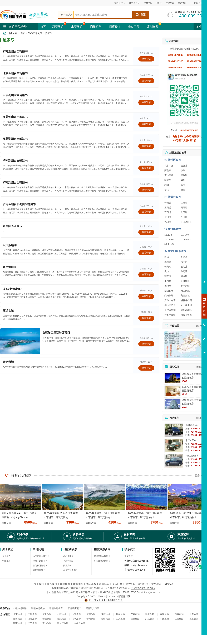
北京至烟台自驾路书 (15, 73)
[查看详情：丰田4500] (173, 446)
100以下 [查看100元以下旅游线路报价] (168, 235)
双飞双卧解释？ (40, 565)
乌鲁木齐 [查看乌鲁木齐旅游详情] (168, 165)
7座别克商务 (192, 455)
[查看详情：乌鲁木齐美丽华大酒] (172, 377)
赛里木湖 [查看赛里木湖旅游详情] (185, 286)
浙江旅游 (32, 618)
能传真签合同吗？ (102, 561)
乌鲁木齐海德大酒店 (192, 400)
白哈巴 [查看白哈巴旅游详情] (167, 257)
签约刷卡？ (68, 556)
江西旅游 (179, 618)
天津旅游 (32, 614)
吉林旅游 (46, 623)
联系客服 (182, 3)
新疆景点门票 (92, 608)
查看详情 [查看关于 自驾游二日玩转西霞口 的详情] (146, 343)
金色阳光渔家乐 (12, 226)
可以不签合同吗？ (102, 556)
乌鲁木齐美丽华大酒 (192, 373)
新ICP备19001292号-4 (143, 588)
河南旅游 (90, 614)
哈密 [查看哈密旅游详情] (183, 189)
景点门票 (133, 26)
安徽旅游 (46, 618)
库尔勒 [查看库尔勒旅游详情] (184, 175)
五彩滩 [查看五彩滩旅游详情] (184, 257)
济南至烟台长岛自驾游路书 (19, 204)
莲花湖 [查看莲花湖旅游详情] (167, 276)
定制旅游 (152, 26)
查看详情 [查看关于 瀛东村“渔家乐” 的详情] (146, 296)
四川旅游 (120, 618)
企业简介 (6, 556)
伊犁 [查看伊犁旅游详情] (183, 170)
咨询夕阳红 (188, 333)
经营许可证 (134, 3)
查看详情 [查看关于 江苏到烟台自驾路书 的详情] (146, 146)
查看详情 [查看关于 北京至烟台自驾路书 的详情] (146, 80)
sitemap (169, 584)
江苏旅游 (17, 618)
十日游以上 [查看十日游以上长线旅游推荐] (186, 222)
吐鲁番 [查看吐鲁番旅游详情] (184, 165)
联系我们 (52, 584)
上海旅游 (193, 614)
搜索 (141, 14)
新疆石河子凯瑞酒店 (192, 387)
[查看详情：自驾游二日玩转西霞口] (20, 341)
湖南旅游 (76, 618)
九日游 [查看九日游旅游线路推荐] (167, 222)
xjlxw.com (110, 596)
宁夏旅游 (135, 614)
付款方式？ (68, 561)
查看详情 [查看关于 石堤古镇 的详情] (146, 318)
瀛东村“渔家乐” (12, 289)
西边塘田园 (10, 267)
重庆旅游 (135, 618)
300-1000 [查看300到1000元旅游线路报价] (169, 239)
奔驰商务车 (191, 425)
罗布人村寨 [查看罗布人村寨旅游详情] (170, 300)
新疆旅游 (57, 26)
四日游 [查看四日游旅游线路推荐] (184, 207)
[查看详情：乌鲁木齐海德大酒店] (172, 403)
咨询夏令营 (188, 321)
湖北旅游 (61, 618)
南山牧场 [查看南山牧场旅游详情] (168, 290)
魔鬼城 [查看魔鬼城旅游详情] (167, 261)
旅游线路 (78, 584)
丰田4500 (190, 440)
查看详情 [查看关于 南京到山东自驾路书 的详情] (146, 102)
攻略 (200, 26)
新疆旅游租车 (56, 608)
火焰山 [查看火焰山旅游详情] (167, 271)
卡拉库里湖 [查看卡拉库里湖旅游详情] (170, 310)
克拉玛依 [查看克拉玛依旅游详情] (168, 175)
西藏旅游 (179, 614)
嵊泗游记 (8, 361)
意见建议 (128, 556)
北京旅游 (17, 614)
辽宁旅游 (32, 623)
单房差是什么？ (40, 561)
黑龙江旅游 (62, 623)
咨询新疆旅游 (189, 309)
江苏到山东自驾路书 (15, 116)
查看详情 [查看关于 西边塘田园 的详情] (146, 274)
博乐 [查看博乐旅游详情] (166, 189)
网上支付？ (68, 565)
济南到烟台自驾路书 (15, 160)
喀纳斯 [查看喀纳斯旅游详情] (184, 276)
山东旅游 (76, 614)
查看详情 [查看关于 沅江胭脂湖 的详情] (146, 252)
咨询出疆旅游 (189, 315)
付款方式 (170, 3)
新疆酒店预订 (74, 608)
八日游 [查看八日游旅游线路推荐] (184, 217)
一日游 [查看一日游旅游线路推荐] (167, 202)
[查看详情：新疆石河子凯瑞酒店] (172, 390)
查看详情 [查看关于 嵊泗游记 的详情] (146, 368)
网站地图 (65, 584)
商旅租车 (95, 26)
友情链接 (143, 584)
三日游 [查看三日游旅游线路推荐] (167, 207)
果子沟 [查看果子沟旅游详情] (184, 261)
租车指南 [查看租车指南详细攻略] (200, 418)
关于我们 (39, 584)
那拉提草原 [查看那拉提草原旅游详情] (170, 305)
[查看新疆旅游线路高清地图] (184, 344)
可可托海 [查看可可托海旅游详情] (185, 281)
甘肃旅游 (120, 614)
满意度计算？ (39, 570)
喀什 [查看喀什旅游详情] (183, 180)
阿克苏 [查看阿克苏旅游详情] (167, 180)
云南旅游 (90, 618)
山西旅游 (61, 614)
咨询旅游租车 (189, 327)
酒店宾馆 (114, 26)
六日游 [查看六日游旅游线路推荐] (184, 212)
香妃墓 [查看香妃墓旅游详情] (184, 271)
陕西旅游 (105, 614)
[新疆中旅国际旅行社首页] (27, 14)
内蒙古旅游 (79, 623)
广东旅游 (149, 618)
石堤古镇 (8, 310)
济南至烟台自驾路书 (15, 51)
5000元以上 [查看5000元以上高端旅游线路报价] (170, 244)
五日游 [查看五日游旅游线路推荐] (167, 212)
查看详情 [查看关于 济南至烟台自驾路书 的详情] (146, 59)
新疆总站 (149, 614)
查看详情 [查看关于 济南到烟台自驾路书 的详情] (146, 168)
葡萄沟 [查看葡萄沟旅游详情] (167, 266)
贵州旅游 (105, 618)
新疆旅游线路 (38, 608)
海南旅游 (17, 623)
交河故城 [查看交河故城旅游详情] (168, 295)
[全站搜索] (103, 14)
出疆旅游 (76, 26)
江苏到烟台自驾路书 (15, 138)
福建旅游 (193, 618)
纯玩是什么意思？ (41, 556)
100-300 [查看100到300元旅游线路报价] (185, 234)
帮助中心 (148, 3)
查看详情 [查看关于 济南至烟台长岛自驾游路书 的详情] (146, 211)
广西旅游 (164, 618)
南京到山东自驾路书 (15, 95)
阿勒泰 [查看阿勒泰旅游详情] (167, 170)
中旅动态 (6, 561)
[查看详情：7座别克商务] (173, 461)
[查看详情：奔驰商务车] (173, 430)
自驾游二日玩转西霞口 (56, 332)
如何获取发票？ (70, 570)
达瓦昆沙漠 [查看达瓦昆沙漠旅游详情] (170, 315)
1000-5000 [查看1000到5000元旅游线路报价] (186, 239)
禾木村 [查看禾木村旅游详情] (167, 281)
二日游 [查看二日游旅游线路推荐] (184, 202)
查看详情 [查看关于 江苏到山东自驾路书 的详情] (146, 124)
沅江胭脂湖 (10, 245)
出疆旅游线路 (20, 608)
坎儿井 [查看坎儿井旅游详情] (184, 266)
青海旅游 (164, 614)
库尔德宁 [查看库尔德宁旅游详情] (168, 286)
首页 (43, 26)
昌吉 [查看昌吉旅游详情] (183, 185)
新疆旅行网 (124, 596)
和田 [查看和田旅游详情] (166, 185)
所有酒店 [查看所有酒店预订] (200, 367)
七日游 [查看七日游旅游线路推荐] (167, 217)
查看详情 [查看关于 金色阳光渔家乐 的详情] (146, 232)
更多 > (198, 475)
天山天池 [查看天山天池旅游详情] (185, 290)
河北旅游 (46, 614)
